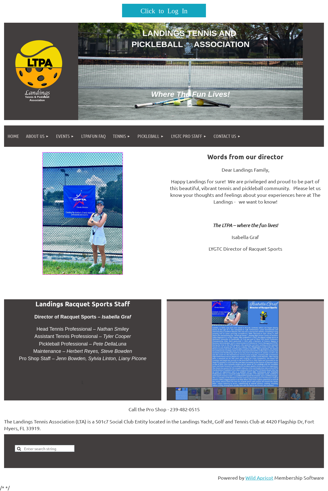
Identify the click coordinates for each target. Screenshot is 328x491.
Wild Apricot (259, 477)
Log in (164, 10)
